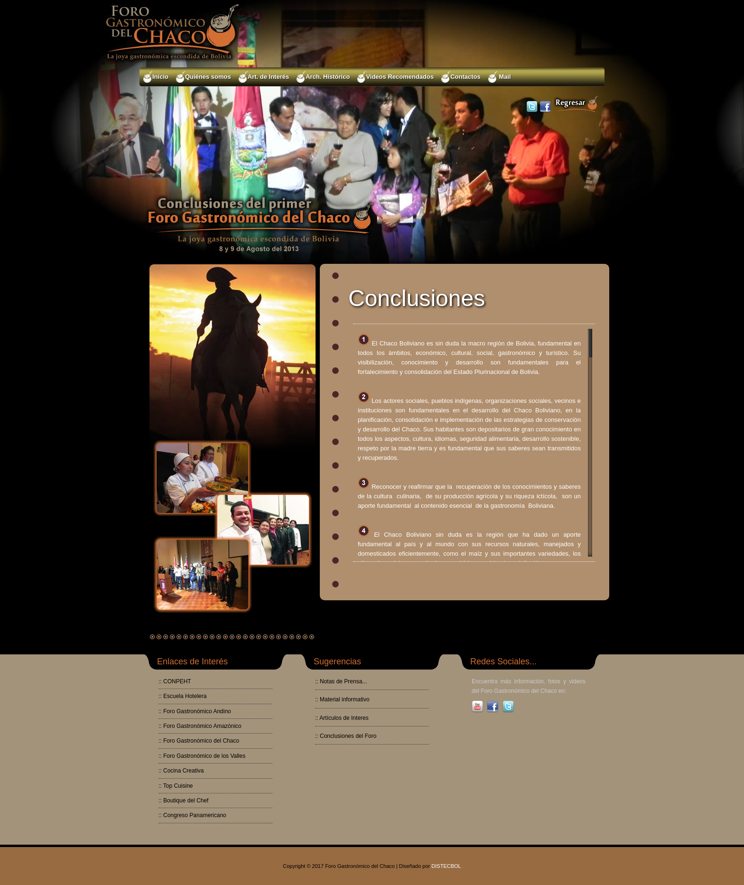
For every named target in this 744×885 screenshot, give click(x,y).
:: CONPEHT (174, 681)
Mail (499, 77)
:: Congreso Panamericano (192, 815)
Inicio (155, 77)
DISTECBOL (446, 866)
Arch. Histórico (323, 77)
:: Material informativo (342, 699)
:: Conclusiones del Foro (345, 736)
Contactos (461, 77)
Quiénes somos (203, 77)
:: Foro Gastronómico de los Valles (201, 756)
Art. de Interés (264, 77)
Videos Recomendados (395, 77)
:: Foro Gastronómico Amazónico (200, 726)
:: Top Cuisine (175, 786)
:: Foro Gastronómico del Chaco (198, 740)
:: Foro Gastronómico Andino (194, 711)
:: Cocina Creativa (181, 770)
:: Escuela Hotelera (182, 696)
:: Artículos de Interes (342, 718)
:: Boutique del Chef (183, 800)
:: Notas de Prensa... (341, 681)
